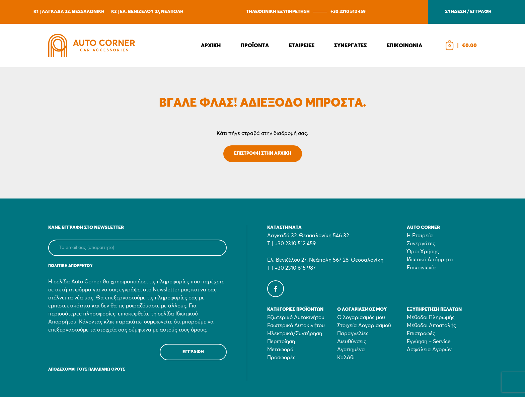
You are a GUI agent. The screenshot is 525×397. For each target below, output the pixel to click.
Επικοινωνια (404, 45)
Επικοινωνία (421, 267)
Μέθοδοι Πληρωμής (431, 317)
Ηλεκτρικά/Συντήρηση (294, 333)
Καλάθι (346, 357)
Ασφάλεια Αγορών (429, 349)
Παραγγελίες (353, 333)
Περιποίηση (281, 341)
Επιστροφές (421, 333)
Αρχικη (211, 45)
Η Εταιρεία (420, 235)
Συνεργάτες (421, 243)
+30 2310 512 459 (348, 11)
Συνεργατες (350, 45)
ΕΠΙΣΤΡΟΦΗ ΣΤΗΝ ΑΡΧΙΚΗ (262, 153)
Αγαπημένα (351, 349)
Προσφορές (281, 357)
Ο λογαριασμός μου (361, 317)
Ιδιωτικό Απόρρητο (430, 259)
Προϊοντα (255, 45)
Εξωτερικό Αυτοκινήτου (295, 317)
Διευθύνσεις (351, 341)
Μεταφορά (280, 349)
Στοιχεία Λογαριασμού (364, 325)
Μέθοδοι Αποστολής (431, 325)
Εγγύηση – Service (429, 341)
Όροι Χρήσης (423, 251)
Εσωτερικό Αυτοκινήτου (296, 325)
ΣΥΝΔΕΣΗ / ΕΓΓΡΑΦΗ (468, 11)
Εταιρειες (301, 45)
